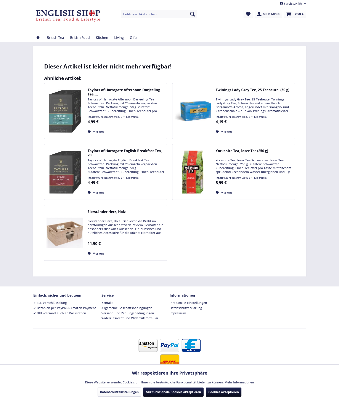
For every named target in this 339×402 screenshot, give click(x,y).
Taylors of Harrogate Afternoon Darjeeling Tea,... (124, 92)
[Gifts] (134, 37)
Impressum (178, 313)
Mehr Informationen (239, 382)
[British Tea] (55, 37)
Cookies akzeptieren (223, 392)
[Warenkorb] (295, 14)
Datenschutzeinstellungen (119, 392)
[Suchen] (192, 14)
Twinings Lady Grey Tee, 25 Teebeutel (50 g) (252, 90)
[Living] (119, 37)
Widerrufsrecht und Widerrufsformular (129, 318)
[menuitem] (159, 14)
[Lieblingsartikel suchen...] (159, 14)
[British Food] (80, 37)
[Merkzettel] (248, 14)
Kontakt (107, 303)
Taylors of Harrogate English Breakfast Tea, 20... (125, 153)
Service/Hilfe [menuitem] (291, 4)
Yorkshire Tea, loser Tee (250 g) (242, 151)
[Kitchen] (102, 37)
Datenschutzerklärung (186, 308)
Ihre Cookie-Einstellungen (188, 303)
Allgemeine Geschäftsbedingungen (126, 308)
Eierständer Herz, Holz (107, 212)
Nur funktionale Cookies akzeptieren (173, 392)
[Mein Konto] (268, 14)
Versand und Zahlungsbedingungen (127, 313)
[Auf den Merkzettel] (96, 131)
